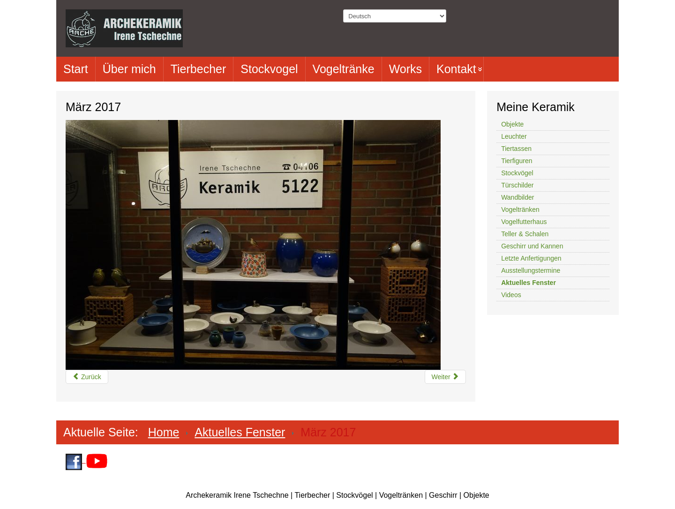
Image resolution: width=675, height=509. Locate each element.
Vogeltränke (344, 68)
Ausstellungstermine (530, 270)
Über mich (129, 68)
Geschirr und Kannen (532, 246)
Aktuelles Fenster (528, 282)
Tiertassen (516, 148)
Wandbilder (517, 197)
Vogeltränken (520, 209)
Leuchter (513, 136)
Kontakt (456, 68)
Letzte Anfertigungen (531, 258)
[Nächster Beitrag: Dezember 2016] (445, 377)
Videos (511, 295)
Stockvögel (517, 173)
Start (75, 68)
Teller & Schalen (524, 234)
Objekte (512, 124)
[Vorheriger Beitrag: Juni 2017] (87, 377)
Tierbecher (198, 68)
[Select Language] (394, 15)
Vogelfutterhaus (524, 221)
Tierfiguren (516, 161)
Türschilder (517, 185)
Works (405, 68)
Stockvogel (269, 68)
